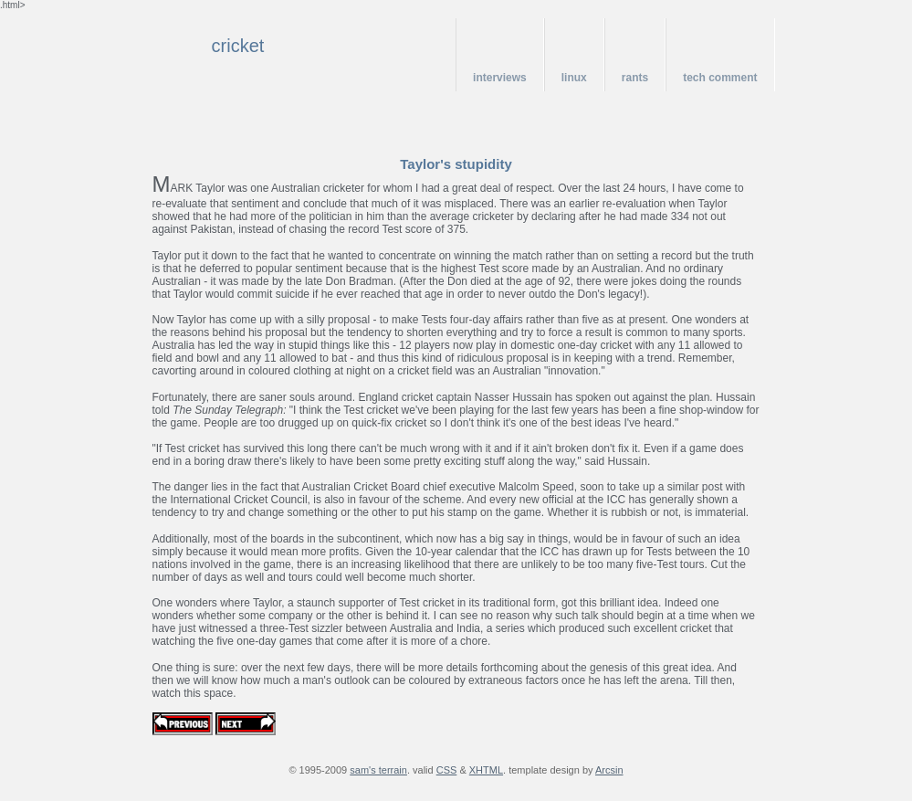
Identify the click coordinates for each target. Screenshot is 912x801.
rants (635, 77)
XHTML (486, 769)
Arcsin (609, 769)
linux (574, 77)
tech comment (720, 77)
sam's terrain (378, 769)
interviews (500, 77)
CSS (446, 769)
